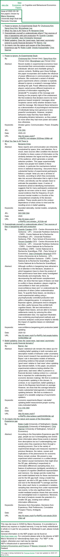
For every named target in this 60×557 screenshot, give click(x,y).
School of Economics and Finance (15, 546)
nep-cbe (5, 5)
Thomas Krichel (29, 553)
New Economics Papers (16, 5)
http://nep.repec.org (9, 536)
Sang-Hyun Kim (11, 28)
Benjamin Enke (37, 31)
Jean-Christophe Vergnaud (30, 38)
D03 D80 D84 (23, 213)
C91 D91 (22, 130)
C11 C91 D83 (23, 408)
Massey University (39, 546)
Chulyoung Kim (47, 26)
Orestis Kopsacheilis (40, 48)
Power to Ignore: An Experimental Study (21, 26)
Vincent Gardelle (11, 38)
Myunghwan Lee (25, 28)
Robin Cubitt (26, 48)
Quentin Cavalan (46, 36)
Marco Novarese (8, 16)
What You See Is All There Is (16, 31)
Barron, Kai (41, 43)
